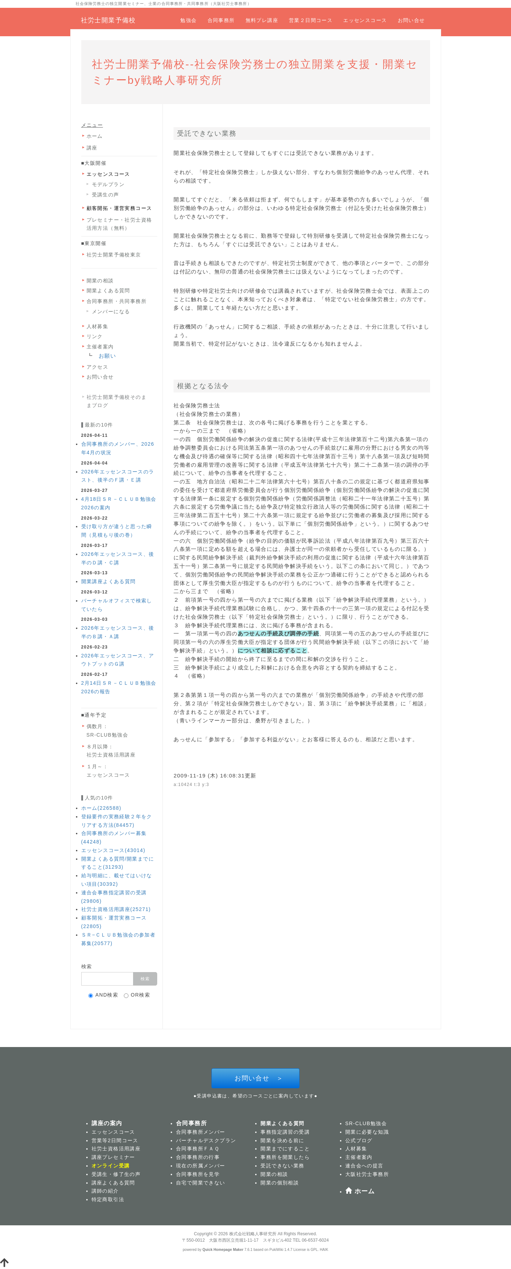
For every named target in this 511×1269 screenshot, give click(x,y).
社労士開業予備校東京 (114, 254)
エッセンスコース (365, 20)
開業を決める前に (282, 1140)
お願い (107, 356)
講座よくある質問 (113, 1183)
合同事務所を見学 (198, 1174)
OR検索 (137, 995)
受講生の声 (105, 194)
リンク (95, 336)
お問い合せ (411, 20)
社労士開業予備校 (108, 20)
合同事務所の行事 (198, 1157)
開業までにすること (285, 1148)
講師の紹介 (105, 1191)
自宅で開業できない (200, 1183)
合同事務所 (221, 20)
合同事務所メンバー (200, 1132)
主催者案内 (100, 346)
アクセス (98, 367)
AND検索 (103, 995)
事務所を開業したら (285, 1157)
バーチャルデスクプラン (206, 1140)
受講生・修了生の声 (116, 1174)
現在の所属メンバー (200, 1165)
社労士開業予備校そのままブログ (117, 401)
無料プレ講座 (262, 20)
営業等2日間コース (115, 1140)
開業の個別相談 (279, 1183)
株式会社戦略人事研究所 (252, 1233)
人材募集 (98, 326)
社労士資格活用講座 (111, 755)
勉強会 (188, 20)
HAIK (324, 1250)
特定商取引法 (108, 1199)
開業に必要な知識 (367, 1132)
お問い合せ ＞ (256, 1078)
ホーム (95, 136)
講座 (92, 148)
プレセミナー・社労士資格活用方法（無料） (119, 224)
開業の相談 (100, 280)
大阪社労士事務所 (367, 1174)
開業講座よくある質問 (108, 581)
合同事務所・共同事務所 (117, 301)
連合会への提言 (364, 1165)
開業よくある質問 (108, 290)
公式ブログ (359, 1140)
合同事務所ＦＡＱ (197, 1148)
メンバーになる (111, 311)
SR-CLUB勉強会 (107, 735)
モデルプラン (108, 184)
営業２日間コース (311, 20)
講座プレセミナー (113, 1157)
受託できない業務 (282, 1165)
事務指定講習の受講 (285, 1132)
